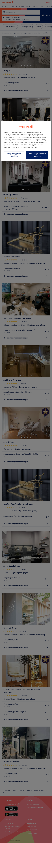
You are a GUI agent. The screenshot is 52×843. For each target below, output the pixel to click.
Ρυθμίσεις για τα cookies (14, 155)
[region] (26, 141)
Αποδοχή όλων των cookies (37, 155)
